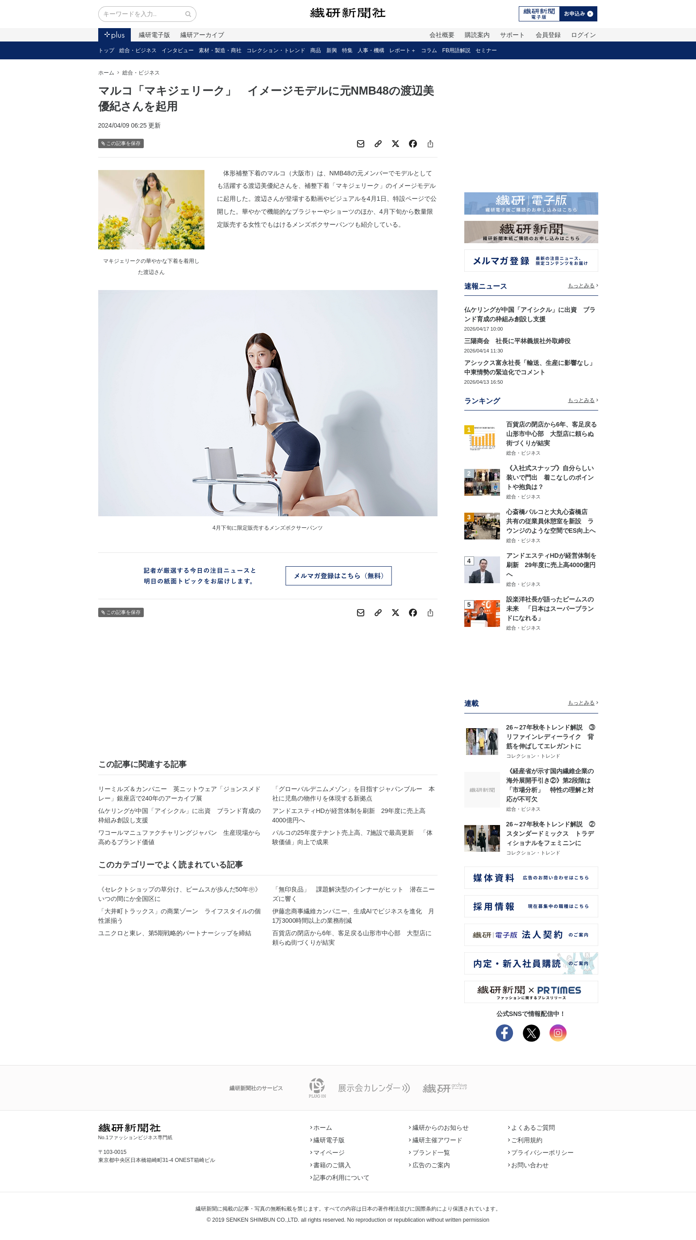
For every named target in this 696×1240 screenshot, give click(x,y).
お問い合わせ (528, 1165)
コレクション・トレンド (275, 50)
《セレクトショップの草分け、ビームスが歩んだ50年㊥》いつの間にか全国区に (180, 894)
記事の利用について (340, 1177)
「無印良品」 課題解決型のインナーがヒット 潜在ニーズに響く (353, 894)
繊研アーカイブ (202, 34)
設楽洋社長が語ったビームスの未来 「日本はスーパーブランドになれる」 (550, 609)
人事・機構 (371, 50)
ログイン (583, 34)
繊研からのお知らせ (439, 1127)
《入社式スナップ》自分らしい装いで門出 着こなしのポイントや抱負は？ (550, 477)
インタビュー (178, 50)
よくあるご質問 (531, 1127)
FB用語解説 (456, 50)
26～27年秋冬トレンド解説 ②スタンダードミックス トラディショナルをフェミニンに (550, 833)
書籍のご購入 (330, 1165)
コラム (429, 50)
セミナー (486, 50)
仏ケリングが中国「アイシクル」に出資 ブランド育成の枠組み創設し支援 (179, 815)
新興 (331, 50)
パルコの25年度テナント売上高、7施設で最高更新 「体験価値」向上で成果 (352, 837)
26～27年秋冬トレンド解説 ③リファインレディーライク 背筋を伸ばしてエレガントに (550, 737)
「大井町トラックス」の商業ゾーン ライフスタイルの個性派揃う (179, 916)
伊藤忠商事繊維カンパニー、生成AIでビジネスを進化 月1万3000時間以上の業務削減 (353, 916)
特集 (347, 50)
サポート (512, 34)
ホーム (106, 73)
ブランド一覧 (429, 1152)
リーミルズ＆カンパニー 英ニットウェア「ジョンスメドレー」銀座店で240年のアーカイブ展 (179, 793)
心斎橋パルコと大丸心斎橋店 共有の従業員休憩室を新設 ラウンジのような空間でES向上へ (551, 521)
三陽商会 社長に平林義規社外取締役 (517, 340)
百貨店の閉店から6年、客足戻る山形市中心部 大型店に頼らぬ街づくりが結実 (352, 937)
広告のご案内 (429, 1165)
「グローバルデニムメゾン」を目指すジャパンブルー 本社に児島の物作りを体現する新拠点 (353, 793)
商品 (315, 50)
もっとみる (583, 285)
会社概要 (441, 34)
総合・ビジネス (138, 50)
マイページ (327, 1152)
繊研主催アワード (436, 1140)
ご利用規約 (525, 1140)
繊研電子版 (154, 34)
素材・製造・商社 (220, 50)
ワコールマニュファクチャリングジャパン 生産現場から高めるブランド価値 (179, 837)
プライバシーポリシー (541, 1152)
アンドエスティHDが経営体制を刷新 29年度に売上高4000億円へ (349, 815)
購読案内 (477, 34)
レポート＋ (402, 50)
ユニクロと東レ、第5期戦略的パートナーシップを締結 (175, 933)
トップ (106, 50)
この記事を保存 (121, 143)
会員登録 (548, 34)
